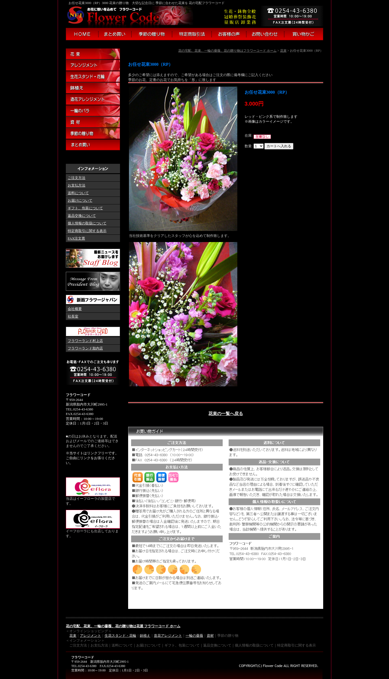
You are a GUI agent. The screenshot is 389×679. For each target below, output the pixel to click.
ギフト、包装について (85, 208)
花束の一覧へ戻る (225, 413)
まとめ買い (115, 34)
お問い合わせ (265, 34)
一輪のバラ (93, 111)
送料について (78, 193)
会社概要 (75, 309)
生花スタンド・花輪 (93, 77)
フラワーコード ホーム (82, 34)
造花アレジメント (168, 636)
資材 (93, 122)
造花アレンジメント (93, 99)
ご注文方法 (76, 178)
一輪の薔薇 (194, 636)
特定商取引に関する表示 (87, 231)
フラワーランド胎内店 (85, 348)
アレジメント (90, 636)
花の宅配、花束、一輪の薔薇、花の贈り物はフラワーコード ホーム (227, 51)
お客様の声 (229, 34)
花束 (283, 51)
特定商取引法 (192, 34)
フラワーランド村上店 (85, 341)
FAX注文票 (76, 238)
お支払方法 (76, 185)
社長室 (73, 316)
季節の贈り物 (152, 34)
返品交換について (82, 216)
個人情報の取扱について (87, 223)
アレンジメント (93, 65)
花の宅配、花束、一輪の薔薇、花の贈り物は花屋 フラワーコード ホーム (123, 626)
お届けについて (80, 200)
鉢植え (93, 88)
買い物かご (304, 34)
